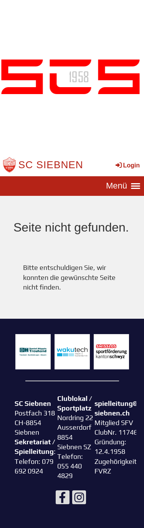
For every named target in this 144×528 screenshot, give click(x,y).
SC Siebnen (50, 164)
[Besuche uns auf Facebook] (63, 499)
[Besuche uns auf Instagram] (79, 499)
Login (127, 165)
